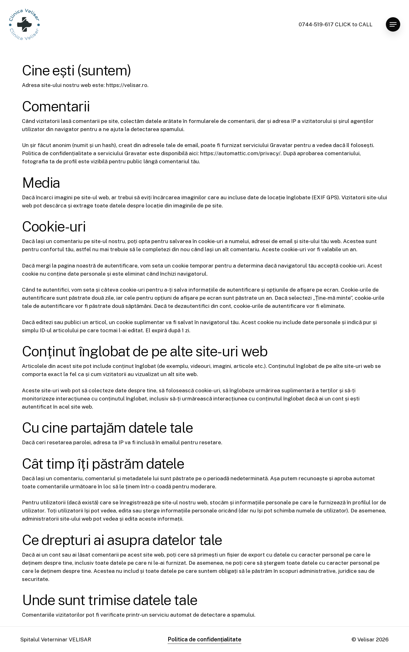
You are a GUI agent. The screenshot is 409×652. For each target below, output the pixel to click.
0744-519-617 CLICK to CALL (335, 24)
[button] (393, 24)
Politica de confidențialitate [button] (204, 639)
